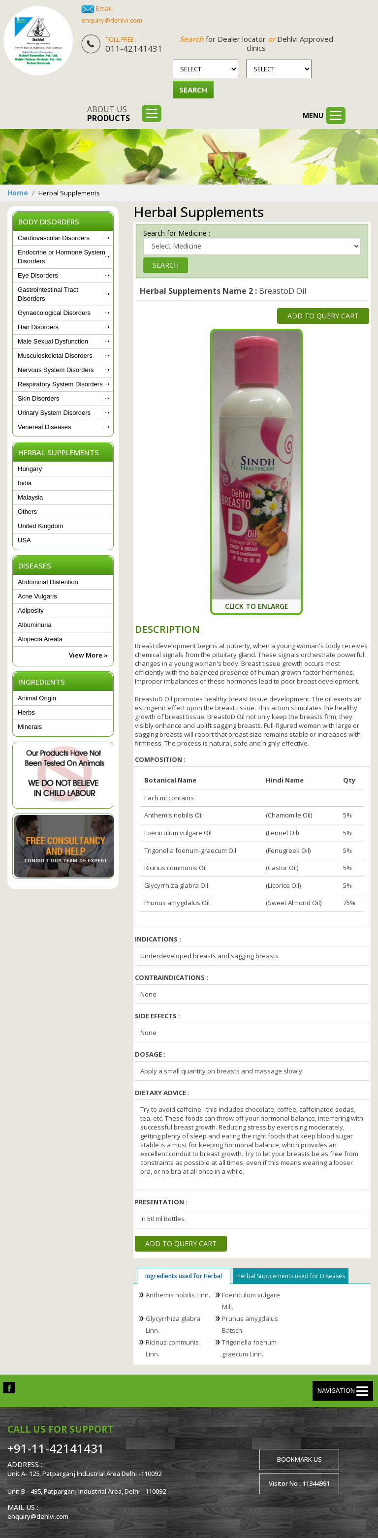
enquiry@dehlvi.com (111, 20)
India (25, 483)
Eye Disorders (38, 275)
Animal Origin (37, 698)
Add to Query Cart (323, 315)
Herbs (26, 712)
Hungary (30, 468)
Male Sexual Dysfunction (53, 341)
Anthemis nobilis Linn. (178, 1294)
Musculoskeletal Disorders (55, 355)
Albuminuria (35, 624)
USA (24, 540)
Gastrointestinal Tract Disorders (48, 294)
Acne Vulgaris (37, 596)
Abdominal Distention (48, 582)
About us (108, 114)
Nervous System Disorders (56, 370)
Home (17, 192)
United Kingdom (40, 526)
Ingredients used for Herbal (183, 1276)
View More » (88, 655)
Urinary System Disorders (54, 412)
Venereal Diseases (44, 427)
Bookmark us (299, 1459)
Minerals (30, 726)
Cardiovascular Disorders (54, 238)
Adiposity (31, 610)
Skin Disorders (39, 398)
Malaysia (30, 497)
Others (27, 511)
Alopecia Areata (40, 639)
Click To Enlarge (256, 606)
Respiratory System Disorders (60, 384)
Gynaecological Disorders (54, 312)
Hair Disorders (38, 327)
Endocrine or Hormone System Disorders (61, 257)
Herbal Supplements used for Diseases (290, 1276)
